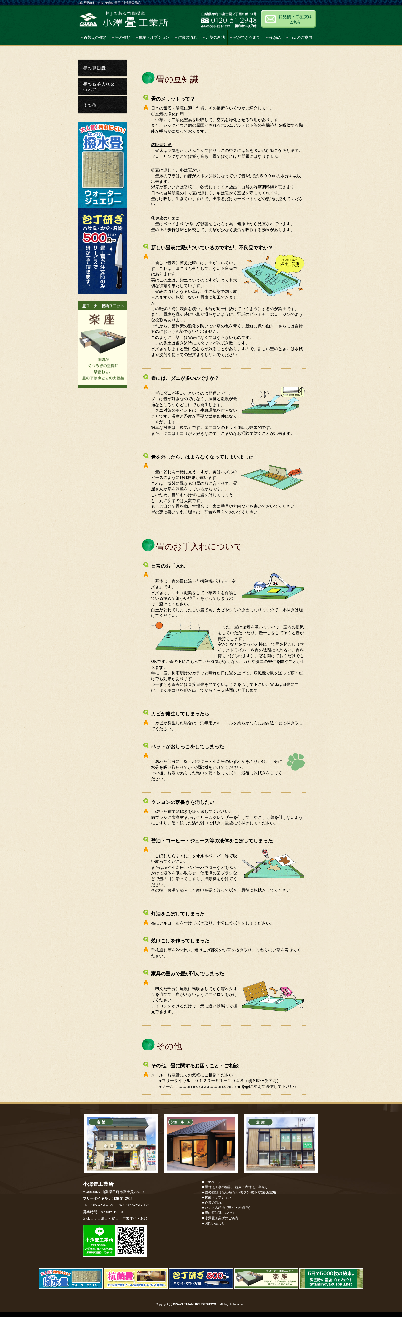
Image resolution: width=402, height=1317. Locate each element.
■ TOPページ (211, 1182)
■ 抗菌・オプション (217, 1197)
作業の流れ (186, 37)
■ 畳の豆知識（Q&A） (219, 1213)
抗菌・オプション (153, 37)
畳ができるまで (245, 37)
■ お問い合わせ (213, 1223)
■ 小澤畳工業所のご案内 (220, 1218)
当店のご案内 (299, 37)
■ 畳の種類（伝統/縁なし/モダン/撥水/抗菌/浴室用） (240, 1192)
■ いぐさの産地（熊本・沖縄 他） (227, 1208)
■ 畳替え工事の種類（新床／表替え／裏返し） (237, 1187)
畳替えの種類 (94, 37)
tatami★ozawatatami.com (205, 1086)
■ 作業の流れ (212, 1202)
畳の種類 (121, 37)
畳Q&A (273, 37)
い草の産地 (214, 37)
